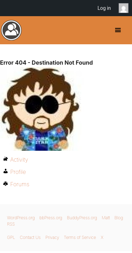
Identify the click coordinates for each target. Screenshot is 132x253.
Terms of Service (80, 237)
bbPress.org (50, 217)
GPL (11, 237)
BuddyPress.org (11, 30)
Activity (19, 159)
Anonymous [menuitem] (125, 8)
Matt (106, 217)
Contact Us (30, 237)
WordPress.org (21, 217)
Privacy (52, 237)
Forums (19, 184)
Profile (18, 171)
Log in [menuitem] (104, 8)
